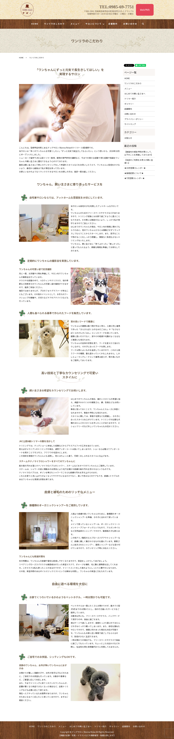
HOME (34, 23)
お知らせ (128, 138)
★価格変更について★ (133, 173)
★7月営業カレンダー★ (134, 178)
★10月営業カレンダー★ (135, 168)
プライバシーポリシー (133, 119)
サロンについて (94, 23)
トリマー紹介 (130, 98)
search (144, 23)
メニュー (75, 23)
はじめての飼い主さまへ (134, 93)
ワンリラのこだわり (54, 23)
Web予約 (145, 9)
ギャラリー (129, 103)
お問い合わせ (130, 23)
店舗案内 (113, 23)
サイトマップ (130, 124)
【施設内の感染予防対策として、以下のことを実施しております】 (138, 153)
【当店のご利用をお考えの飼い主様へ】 (138, 161)
